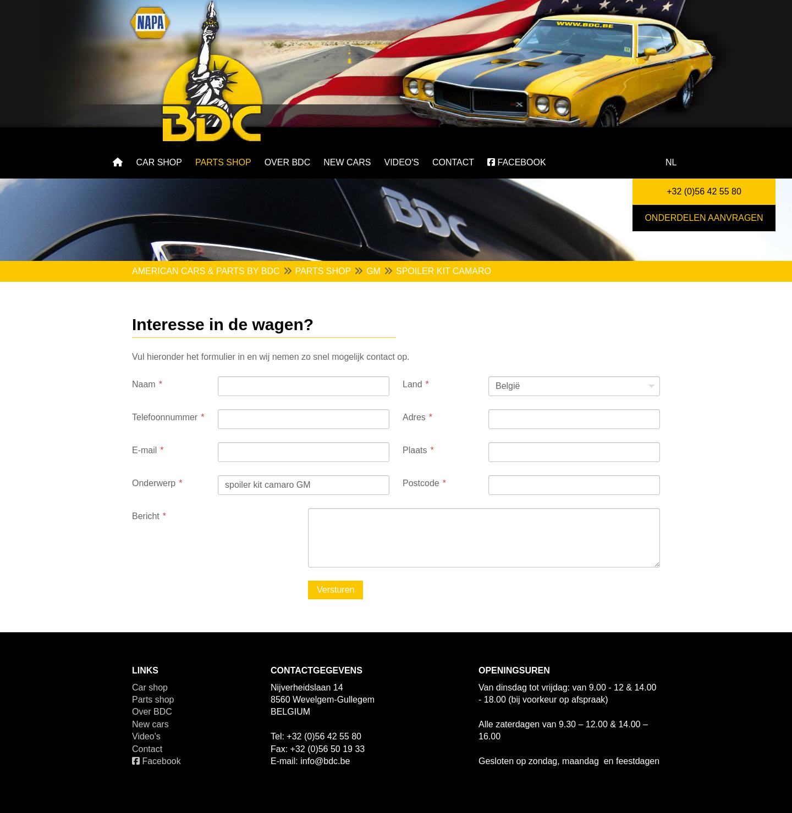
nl (671, 162)
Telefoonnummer (164, 417)
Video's (401, 162)
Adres (414, 417)
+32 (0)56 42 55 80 (704, 191)
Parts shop (223, 162)
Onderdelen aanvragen (704, 217)
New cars (347, 162)
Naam (144, 384)
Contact (453, 162)
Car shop (159, 162)
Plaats (415, 450)
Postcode (421, 483)
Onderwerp (153, 483)
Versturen (335, 589)
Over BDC (288, 162)
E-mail (144, 450)
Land (412, 384)
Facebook (516, 162)
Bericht (146, 516)
